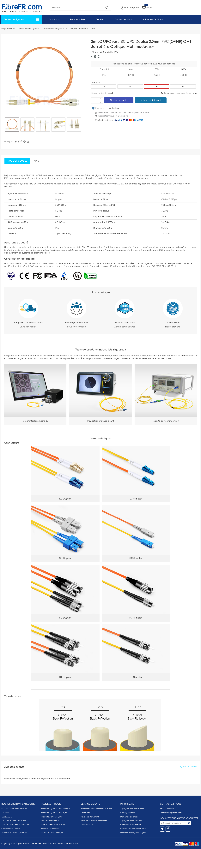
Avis (36, 161)
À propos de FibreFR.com (132, 809)
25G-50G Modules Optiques (14, 809)
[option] (12, 124)
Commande (86, 813)
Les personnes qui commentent (55, 779)
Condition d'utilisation (130, 825)
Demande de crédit (129, 817)
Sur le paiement (127, 813)
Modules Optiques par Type (54, 813)
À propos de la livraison (131, 821)
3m (156, 87)
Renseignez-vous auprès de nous (179, 93)
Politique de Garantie (90, 817)
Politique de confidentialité (133, 829)
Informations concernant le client (96, 809)
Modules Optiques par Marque (55, 809)
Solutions (54, 19)
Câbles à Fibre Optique (52, 833)
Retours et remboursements (94, 821)
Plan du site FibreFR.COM (53, 825)
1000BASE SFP (7, 817)
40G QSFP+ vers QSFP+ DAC (14, 821)
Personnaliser (77, 19)
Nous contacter (88, 825)
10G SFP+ (5, 813)
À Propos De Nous (153, 19)
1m (103, 86)
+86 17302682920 (170, 809)
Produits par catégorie (51, 817)
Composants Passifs (10, 829)
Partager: (8, 142)
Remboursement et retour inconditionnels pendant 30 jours (123, 113)
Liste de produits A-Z (51, 821)
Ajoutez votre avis (188, 767)
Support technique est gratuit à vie (113, 116)
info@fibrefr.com (174, 813)
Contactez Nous (123, 19)
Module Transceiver (50, 829)
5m (183, 86)
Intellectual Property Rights (133, 833)
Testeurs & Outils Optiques (14, 833)
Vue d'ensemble (17, 161)
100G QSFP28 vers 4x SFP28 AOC (16, 825)
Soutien (100, 19)
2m (130, 86)
